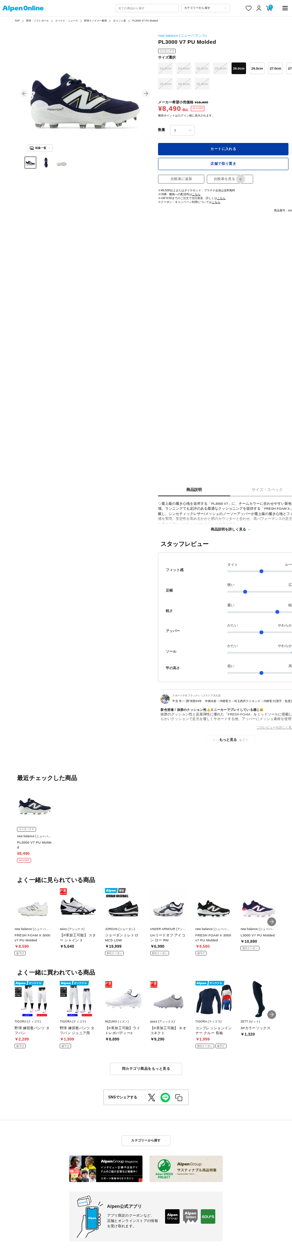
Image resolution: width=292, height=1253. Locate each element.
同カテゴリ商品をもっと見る (146, 1069)
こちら (196, 194)
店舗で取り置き (223, 164)
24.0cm (165, 68)
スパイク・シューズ (66, 20)
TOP (16, 20)
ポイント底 (119, 20)
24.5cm (184, 68)
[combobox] (147, 8)
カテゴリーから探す (145, 1140)
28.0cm (165, 84)
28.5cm (184, 84)
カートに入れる (223, 149)
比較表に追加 (181, 179)
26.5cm (257, 68)
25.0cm (202, 68)
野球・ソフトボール (37, 20)
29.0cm (202, 84)
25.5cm (220, 68)
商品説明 (194, 489)
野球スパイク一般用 (95, 20)
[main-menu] (285, 8)
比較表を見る (229, 179)
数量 (161, 130)
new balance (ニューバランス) (182, 35)
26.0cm (239, 68)
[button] (24, 93)
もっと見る (228, 740)
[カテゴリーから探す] (205, 8)
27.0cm (275, 68)
